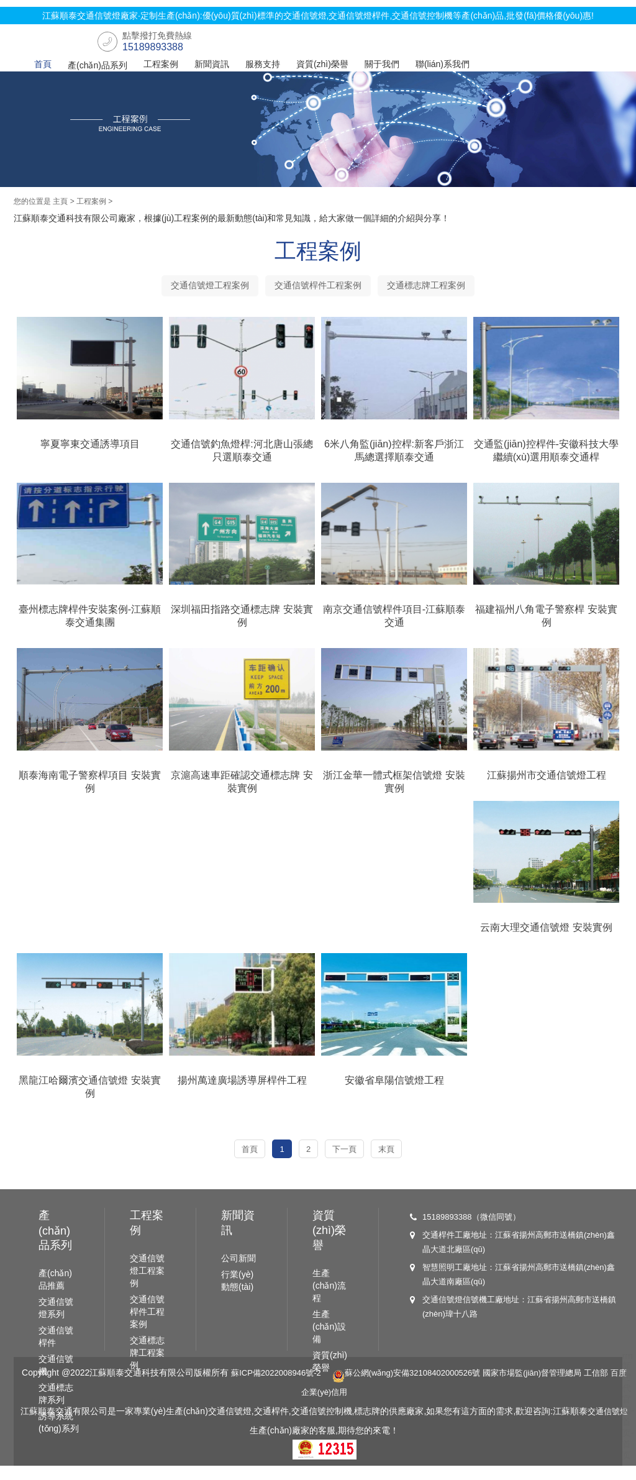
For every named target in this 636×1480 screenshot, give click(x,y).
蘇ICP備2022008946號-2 (279, 1389)
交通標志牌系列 (56, 1410)
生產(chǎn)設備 (329, 1342)
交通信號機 (56, 1381)
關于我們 (382, 64)
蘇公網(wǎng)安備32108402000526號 (418, 1389)
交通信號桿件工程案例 (318, 290)
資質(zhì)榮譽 (322, 64)
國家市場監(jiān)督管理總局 (554, 1389)
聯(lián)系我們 (443, 64)
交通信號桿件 (56, 1352)
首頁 (43, 64)
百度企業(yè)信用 (329, 1407)
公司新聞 (238, 1274)
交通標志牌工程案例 (439, 290)
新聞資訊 (211, 64)
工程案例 (160, 64)
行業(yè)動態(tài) (237, 1297)
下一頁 (349, 1159)
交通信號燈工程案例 (196, 290)
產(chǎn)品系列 (97, 65)
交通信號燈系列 (56, 1324)
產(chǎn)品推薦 (55, 1295)
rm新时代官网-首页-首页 (628, 1421)
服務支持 (262, 64)
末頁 (395, 1159)
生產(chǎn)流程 (329, 1301)
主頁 (60, 204)
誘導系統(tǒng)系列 (59, 1438)
